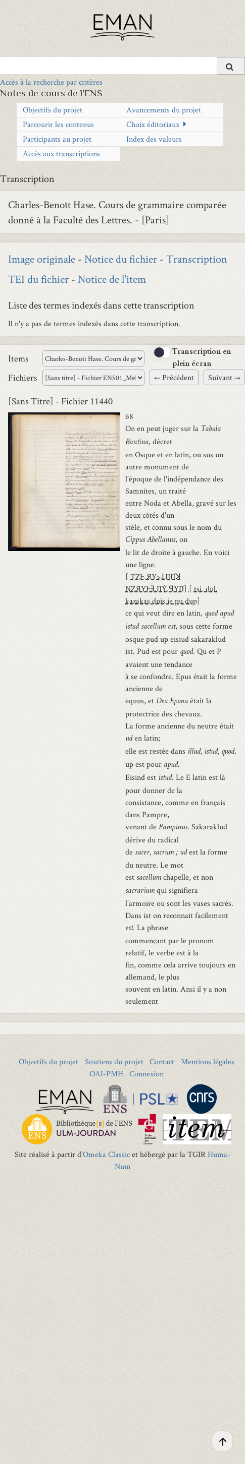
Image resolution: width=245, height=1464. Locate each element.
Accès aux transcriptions (61, 153)
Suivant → (224, 377)
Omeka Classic (106, 1154)
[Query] (122, 65)
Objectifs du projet (52, 109)
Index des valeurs (154, 139)
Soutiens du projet (114, 1061)
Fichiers (22, 377)
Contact (162, 1061)
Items (18, 358)
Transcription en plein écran (201, 358)
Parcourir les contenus (58, 124)
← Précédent (174, 377)
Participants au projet (57, 139)
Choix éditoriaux (152, 124)
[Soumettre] (231, 66)
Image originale (41, 259)
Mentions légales (207, 1061)
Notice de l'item (112, 279)
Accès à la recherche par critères (51, 82)
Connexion (146, 1073)
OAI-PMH (106, 1073)
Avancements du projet (163, 109)
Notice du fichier (120, 259)
